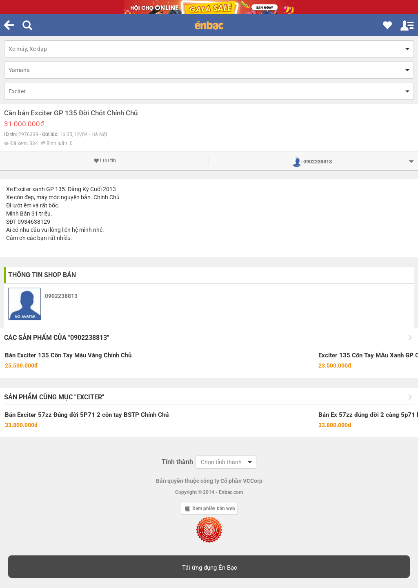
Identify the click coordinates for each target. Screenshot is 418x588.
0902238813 (61, 296)
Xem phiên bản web (210, 508)
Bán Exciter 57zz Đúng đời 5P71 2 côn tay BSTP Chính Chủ (87, 414)
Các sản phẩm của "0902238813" (56, 337)
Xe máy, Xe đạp (28, 49)
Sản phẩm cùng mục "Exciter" (54, 397)
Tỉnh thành (177, 462)
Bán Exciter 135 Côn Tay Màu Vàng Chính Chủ (68, 355)
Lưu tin (104, 160)
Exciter (17, 91)
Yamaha (19, 70)
